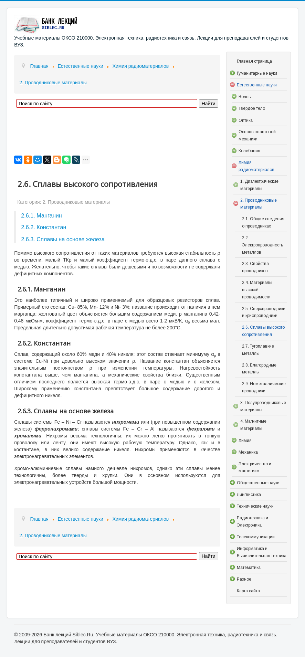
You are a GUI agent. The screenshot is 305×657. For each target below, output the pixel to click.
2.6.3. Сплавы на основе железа (63, 239)
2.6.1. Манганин (41, 215)
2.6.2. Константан (43, 227)
